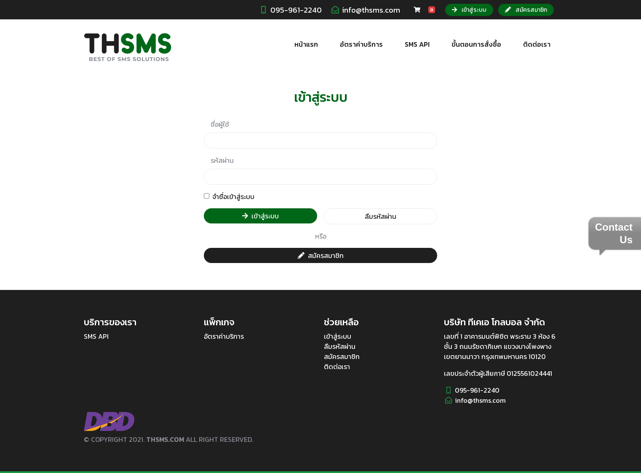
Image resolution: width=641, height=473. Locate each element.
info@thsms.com (371, 10)
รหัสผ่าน (222, 160)
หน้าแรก (306, 44)
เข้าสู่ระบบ (469, 9)
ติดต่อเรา (536, 44)
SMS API (417, 44)
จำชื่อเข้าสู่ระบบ (233, 196)
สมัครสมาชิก (526, 9)
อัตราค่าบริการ (361, 44)
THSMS (127, 47)
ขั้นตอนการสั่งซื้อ (476, 44)
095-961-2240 (296, 10)
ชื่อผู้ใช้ (220, 124)
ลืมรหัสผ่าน (380, 216)
